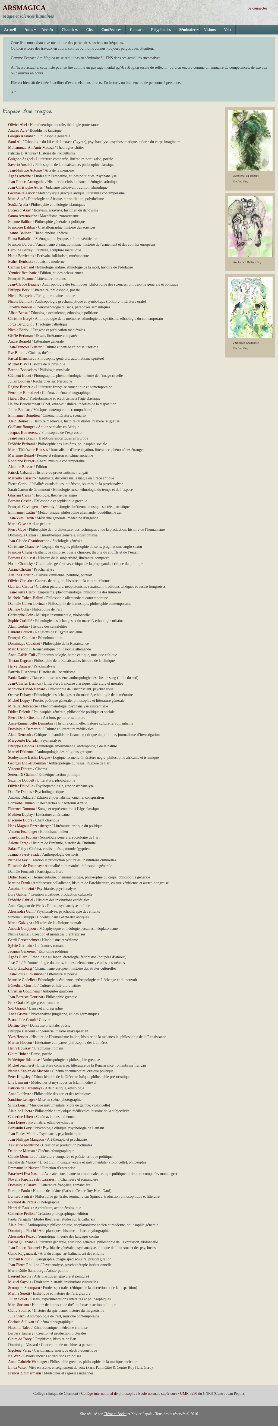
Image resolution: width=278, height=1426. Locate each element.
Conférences (112, 30)
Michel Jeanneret (21, 1065)
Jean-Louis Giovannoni (26, 974)
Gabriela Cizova (20, 586)
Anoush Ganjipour (22, 929)
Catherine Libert (20, 1117)
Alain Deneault (19, 735)
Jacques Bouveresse (23, 433)
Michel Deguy (19, 700)
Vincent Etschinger (22, 832)
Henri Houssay (19, 1048)
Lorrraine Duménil (22, 803)
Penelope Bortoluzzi (23, 393)
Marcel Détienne (21, 752)
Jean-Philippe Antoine (25, 170)
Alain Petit (16, 1225)
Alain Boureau (19, 421)
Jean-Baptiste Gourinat (25, 997)
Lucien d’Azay (19, 210)
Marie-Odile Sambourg (25, 1271)
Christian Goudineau (24, 991)
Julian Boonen (19, 381)
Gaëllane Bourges (21, 427)
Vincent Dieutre (20, 769)
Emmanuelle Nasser (23, 1168)
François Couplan (21, 638)
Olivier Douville (20, 786)
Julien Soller (17, 1299)
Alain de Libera (20, 1111)
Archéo (47, 30)
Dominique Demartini (25, 729)
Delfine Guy (17, 1025)
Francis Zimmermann (24, 1373)
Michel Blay (17, 364)
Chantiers (70, 30)
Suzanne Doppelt (21, 780)
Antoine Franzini (21, 889)
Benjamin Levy (20, 1128)
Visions (210, 30)
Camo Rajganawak (22, 1253)
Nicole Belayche (20, 296)
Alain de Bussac (20, 467)
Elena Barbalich (20, 239)
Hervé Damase (19, 666)
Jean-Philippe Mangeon (26, 1139)
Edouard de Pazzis (22, 1202)
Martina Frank (19, 883)
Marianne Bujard (21, 455)
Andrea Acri (17, 130)
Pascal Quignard (20, 1242)
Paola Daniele (18, 678)
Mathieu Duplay (20, 814)
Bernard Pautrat (20, 1196)
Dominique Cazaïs (22, 535)
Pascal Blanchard (21, 358)
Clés (89, 30)
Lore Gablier (18, 894)
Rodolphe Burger (21, 461)
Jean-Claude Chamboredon (28, 541)
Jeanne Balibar (19, 233)
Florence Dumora (21, 809)
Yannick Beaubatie (22, 273)
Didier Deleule (19, 712)
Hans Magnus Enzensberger (29, 826)
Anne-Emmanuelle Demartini (30, 723)
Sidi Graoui (17, 1008)
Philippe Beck (19, 290)
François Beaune (21, 279)
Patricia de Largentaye (25, 1088)
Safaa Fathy (17, 849)
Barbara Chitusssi (21, 558)
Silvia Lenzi (17, 1105)
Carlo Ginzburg (20, 968)
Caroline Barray (20, 250)
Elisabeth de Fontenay (25, 866)
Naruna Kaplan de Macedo (28, 1071)
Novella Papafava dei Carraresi (32, 1179)
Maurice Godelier (21, 980)
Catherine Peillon (21, 1214)
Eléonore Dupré (20, 820)
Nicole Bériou (19, 330)
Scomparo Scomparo (24, 1288)
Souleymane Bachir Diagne (29, 757)
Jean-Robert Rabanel (24, 1248)
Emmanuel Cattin (21, 512)
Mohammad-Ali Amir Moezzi (31, 148)
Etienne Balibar (20, 222)
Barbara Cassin (19, 501)
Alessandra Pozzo (21, 1236)
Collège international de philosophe (108, 1394)
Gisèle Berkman (20, 336)
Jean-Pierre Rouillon (23, 1265)
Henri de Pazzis (20, 1208)
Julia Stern (16, 1316)
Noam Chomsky (20, 564)
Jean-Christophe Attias (25, 187)
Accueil (10, 30)
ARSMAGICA (24, 7)
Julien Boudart (19, 410)
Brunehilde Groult (22, 1020)
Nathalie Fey (18, 860)
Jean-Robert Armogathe (26, 182)
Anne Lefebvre (19, 1094)
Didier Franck (18, 877)
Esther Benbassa (20, 262)
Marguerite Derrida (22, 740)
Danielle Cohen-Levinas (26, 604)
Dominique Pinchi (22, 1231)
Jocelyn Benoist (20, 307)
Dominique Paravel (22, 1185)
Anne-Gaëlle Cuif (21, 655)
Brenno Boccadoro (22, 370)
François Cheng (20, 552)
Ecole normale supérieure (157, 1394)
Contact (136, 30)
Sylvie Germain (20, 946)
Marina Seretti (19, 1293)
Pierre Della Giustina (24, 718)
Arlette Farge (18, 843)
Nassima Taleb (19, 1328)
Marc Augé (16, 199)
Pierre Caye (17, 529)
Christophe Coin (20, 615)
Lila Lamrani (18, 1082)
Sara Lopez (16, 1122)
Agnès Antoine (19, 176)
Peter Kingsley (19, 1077)
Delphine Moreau (21, 1151)
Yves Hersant (18, 1037)
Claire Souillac (19, 1310)
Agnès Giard (17, 957)
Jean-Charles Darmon (24, 683)
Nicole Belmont (20, 301)
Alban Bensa (18, 313)
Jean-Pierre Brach (21, 438)
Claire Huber (18, 1054)
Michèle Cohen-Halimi (25, 598)
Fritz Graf (15, 1003)
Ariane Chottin (19, 569)
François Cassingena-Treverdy (31, 507)
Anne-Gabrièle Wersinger (27, 1362)
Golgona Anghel (20, 159)
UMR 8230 (188, 1394)
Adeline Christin (20, 575)
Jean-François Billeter (25, 347)
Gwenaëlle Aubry (21, 193)
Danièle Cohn (18, 609)
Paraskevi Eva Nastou (25, 1174)
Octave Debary (19, 695)
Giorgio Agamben (21, 136)
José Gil (14, 963)
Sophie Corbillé (20, 621)
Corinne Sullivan (21, 1322)
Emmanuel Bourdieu (24, 415)
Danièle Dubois (20, 792)
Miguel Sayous (19, 1282)
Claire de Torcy (20, 1339)
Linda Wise (17, 1367)
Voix (227, 30)
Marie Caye (17, 524)
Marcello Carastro (22, 478)
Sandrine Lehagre (21, 1100)
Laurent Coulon (20, 632)
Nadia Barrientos (21, 256)
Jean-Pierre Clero (21, 592)
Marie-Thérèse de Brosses (28, 450)
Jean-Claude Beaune (23, 284)
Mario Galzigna (20, 923)
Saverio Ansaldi (20, 165)
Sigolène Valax (19, 1350)
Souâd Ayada (18, 205)
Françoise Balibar (21, 227)
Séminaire (187, 31)
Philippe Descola (21, 746)
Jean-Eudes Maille (22, 1134)
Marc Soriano (18, 1305)
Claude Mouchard (22, 1157)
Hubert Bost (17, 398)
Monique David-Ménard (26, 689)
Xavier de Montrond (23, 1145)
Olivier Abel (17, 125)
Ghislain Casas (19, 495)
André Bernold (19, 341)
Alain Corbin (18, 626)
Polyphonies (161, 30)
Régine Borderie (20, 387)
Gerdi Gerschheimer (23, 940)
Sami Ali (14, 142)
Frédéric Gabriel (20, 900)
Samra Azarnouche (22, 216)
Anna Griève (18, 1014)
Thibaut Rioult (19, 1259)
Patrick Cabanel (20, 472)
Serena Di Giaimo (22, 775)
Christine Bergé (20, 319)
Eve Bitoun (16, 353)
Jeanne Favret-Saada (23, 854)
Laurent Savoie (19, 1276)
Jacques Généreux (22, 951)
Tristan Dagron (19, 661)
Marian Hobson (20, 1043)
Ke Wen (14, 1356)
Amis (28, 31)
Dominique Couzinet (24, 643)
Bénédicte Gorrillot (22, 986)
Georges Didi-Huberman (27, 763)
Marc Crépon (18, 649)
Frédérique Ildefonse (24, 1060)
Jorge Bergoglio (20, 324)
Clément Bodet (19, 376)
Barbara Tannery (20, 1333)
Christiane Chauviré (23, 547)
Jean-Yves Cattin (21, 518)
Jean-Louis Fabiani (22, 837)
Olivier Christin (20, 581)
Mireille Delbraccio (23, 706)
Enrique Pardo (19, 1191)
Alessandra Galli (21, 911)
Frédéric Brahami (21, 444)
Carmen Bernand (21, 267)
